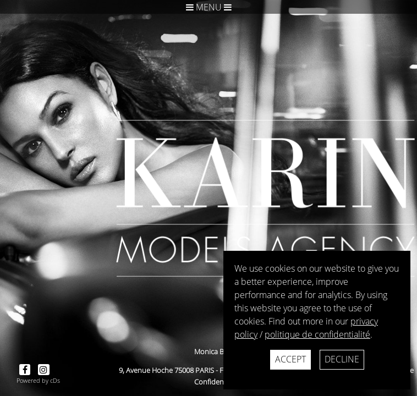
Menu (209, 7)
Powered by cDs (38, 380)
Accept (290, 359)
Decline (342, 359)
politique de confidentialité (317, 334)
